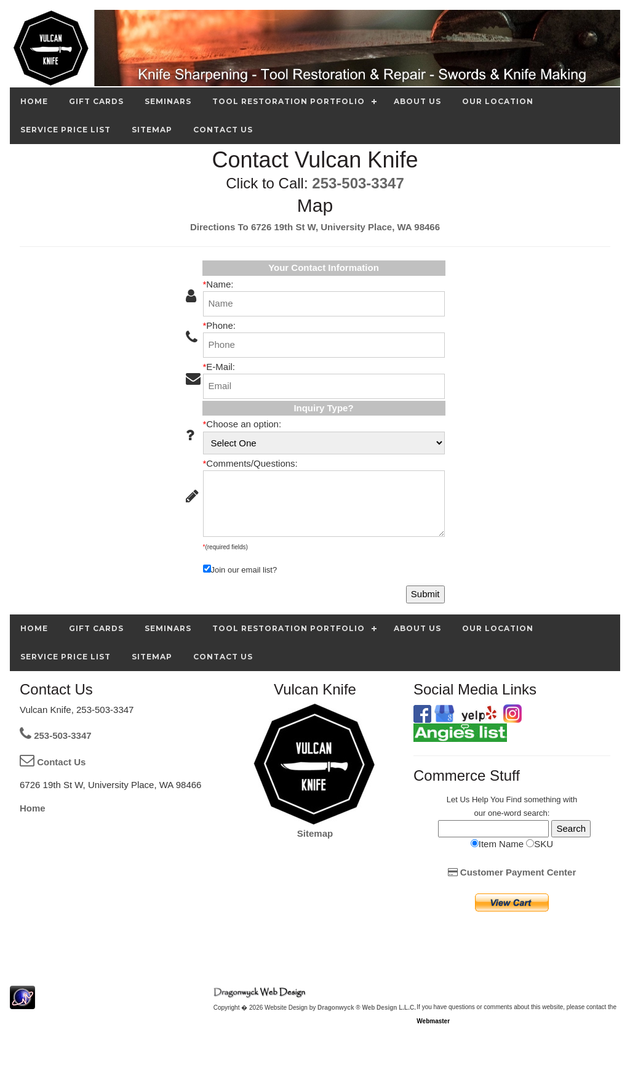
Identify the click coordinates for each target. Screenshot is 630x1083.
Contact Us (53, 762)
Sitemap (315, 833)
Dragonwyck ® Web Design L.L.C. (366, 1007)
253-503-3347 (358, 183)
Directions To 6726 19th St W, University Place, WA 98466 (315, 227)
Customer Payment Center (512, 872)
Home (33, 808)
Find (514, 799)
